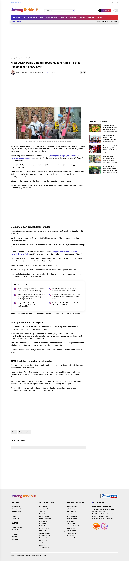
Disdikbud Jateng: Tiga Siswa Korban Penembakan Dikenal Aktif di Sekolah (64, 290)
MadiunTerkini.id (71, 528)
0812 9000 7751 (100, 519)
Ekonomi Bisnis (16, 529)
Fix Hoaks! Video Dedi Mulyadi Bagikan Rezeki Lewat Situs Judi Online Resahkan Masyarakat (110, 148)
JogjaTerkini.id (71, 514)
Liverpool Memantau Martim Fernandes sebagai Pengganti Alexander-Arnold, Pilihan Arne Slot (30, 305)
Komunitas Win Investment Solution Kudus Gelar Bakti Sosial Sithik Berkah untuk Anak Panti (66, 296)
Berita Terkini (16, 18)
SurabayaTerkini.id (72, 518)
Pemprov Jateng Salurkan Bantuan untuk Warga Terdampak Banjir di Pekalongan (30, 290)
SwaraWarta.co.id (44, 516)
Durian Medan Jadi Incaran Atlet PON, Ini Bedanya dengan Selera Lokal (110, 168)
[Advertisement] (64, 40)
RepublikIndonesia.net (45, 514)
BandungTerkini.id (72, 516)
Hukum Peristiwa (51, 18)
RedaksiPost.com (44, 526)
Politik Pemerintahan (30, 18)
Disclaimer (15, 514)
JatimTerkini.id (71, 509)
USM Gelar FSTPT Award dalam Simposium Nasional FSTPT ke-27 (109, 138)
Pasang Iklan (16, 518)
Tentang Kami (16, 506)
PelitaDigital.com (44, 528)
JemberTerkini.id (71, 523)
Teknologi (90, 18)
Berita (14, 432)
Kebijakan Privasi (17, 511)
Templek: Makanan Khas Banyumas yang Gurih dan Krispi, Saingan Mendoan (110, 127)
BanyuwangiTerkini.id (73, 526)
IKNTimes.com (43, 523)
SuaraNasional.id (44, 509)
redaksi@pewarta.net (103, 516)
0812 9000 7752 (112, 519)
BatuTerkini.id (70, 521)
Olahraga (82, 18)
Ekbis (41, 18)
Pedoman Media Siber (18, 509)
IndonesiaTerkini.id (72, 506)
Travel (99, 18)
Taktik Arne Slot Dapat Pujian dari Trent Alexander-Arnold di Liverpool (65, 304)
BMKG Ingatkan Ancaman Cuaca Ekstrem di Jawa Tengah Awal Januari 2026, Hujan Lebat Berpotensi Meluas (31, 296)
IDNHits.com (43, 521)
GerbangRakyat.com (45, 518)
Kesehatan (72, 18)
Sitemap (14, 516)
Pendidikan (63, 18)
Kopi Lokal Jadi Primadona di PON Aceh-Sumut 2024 (109, 158)
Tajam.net (42, 511)
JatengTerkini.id (15, 58)
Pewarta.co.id (43, 506)
